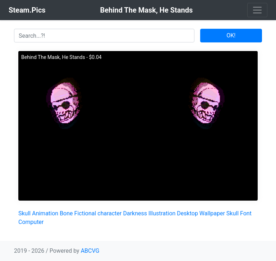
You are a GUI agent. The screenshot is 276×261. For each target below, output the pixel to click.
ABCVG (90, 250)
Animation (45, 213)
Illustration (161, 213)
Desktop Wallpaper (201, 213)
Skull (24, 213)
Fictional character (98, 213)
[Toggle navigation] (257, 10)
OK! (230, 35)
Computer (31, 222)
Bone (66, 213)
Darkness (135, 213)
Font (246, 213)
